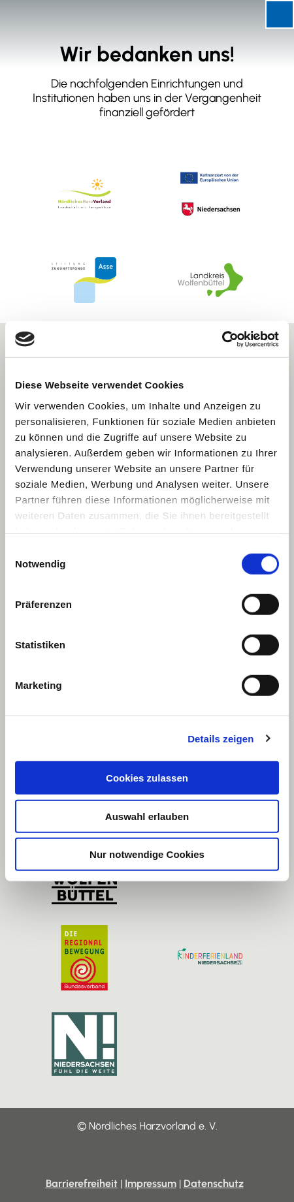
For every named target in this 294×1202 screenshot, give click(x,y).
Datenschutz (214, 1183)
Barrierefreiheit (82, 1183)
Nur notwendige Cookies (147, 854)
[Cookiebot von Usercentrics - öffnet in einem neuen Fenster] (222, 338)
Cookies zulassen (147, 777)
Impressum (150, 1183)
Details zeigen (220, 738)
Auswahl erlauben (147, 815)
